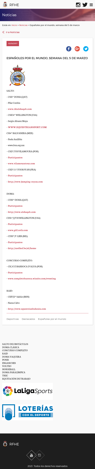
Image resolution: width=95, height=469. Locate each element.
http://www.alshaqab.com (22, 211)
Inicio (14, 25)
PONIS (5, 359)
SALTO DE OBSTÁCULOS (15, 343)
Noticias (23, 25)
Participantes (15, 157)
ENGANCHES (9, 362)
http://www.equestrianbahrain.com (27, 308)
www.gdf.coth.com (18, 230)
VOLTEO (6, 365)
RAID (5, 353)
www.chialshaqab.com (20, 108)
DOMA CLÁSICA (10, 347)
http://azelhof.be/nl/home (22, 248)
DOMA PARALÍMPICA (13, 372)
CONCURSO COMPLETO (15, 350)
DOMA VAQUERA (11, 356)
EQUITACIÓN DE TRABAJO (16, 378)
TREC (5, 375)
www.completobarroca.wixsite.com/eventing (32, 278)
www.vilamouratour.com (21, 163)
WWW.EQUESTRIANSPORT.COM (27, 127)
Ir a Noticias (13, 32)
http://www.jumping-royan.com (25, 181)
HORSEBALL (8, 369)
